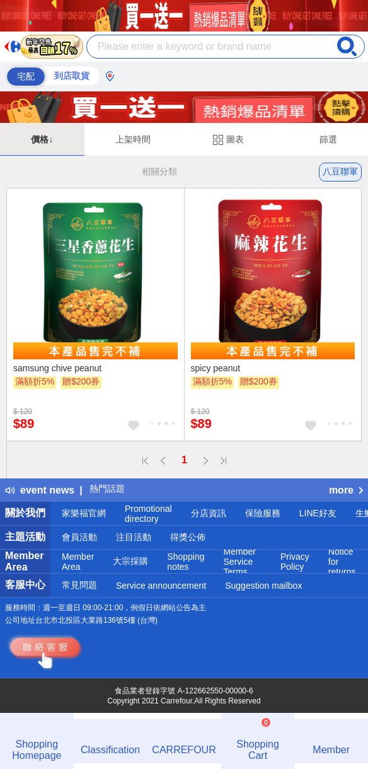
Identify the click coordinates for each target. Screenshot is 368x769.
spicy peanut (216, 368)
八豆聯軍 (340, 171)
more (346, 490)
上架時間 (133, 139)
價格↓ (42, 139)
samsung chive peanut (57, 368)
